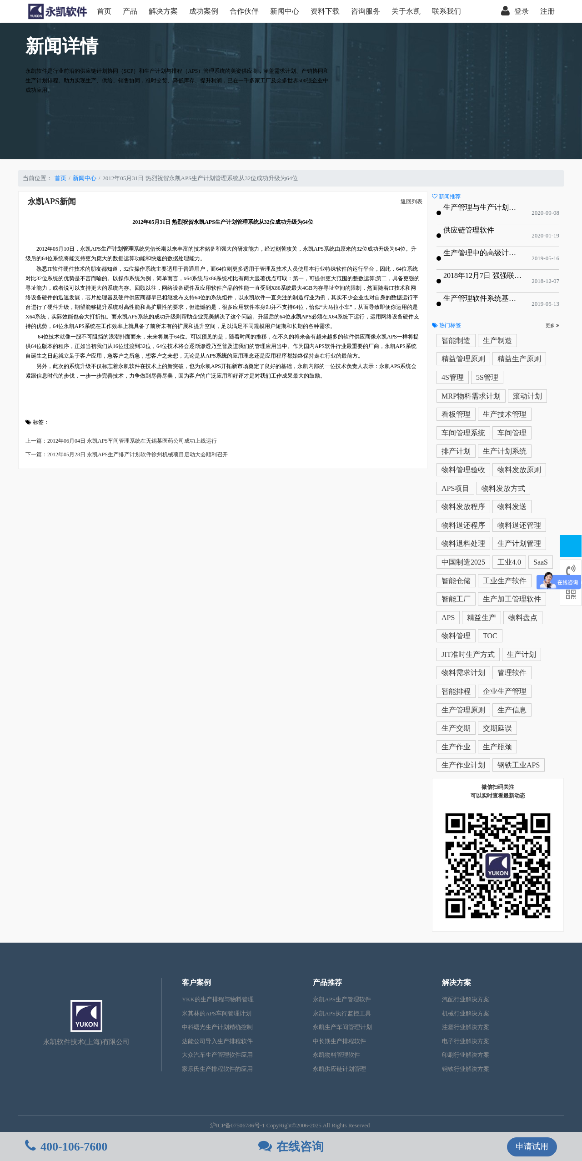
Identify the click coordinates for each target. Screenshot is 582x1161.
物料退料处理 (463, 543)
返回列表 (411, 201)
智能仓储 (456, 581)
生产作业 (456, 747)
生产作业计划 (463, 765)
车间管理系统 (463, 433)
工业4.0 (509, 562)
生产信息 (512, 710)
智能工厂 (456, 599)
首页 (104, 11)
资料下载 (325, 11)
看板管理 (456, 414)
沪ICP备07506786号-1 (237, 1125)
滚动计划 (527, 396)
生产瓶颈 (497, 747)
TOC (490, 636)
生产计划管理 (519, 543)
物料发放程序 (463, 506)
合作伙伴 (244, 11)
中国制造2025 (463, 562)
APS (448, 617)
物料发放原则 (519, 470)
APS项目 (455, 488)
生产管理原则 (463, 710)
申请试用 (532, 1146)
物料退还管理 (519, 525)
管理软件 (512, 672)
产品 (130, 11)
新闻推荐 (446, 196)
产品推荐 (327, 982)
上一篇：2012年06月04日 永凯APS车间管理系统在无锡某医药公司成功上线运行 (121, 441)
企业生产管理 (505, 691)
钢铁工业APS (518, 765)
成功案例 (203, 11)
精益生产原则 (519, 359)
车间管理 (512, 433)
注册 (547, 11)
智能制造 (456, 340)
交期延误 (497, 728)
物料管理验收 (463, 470)
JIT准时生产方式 (468, 654)
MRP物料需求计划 (471, 396)
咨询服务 (365, 11)
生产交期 (456, 728)
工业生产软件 (505, 581)
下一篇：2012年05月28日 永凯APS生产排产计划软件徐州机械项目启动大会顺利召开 (126, 454)
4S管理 (453, 377)
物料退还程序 (463, 525)
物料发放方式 (503, 488)
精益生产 (481, 617)
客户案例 (196, 982)
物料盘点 (522, 617)
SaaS (540, 562)
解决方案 (163, 11)
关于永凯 (406, 11)
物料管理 (456, 636)
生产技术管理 (505, 414)
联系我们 (446, 11)
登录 (515, 11)
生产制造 (497, 340)
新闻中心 (284, 11)
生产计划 (521, 654)
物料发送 (512, 506)
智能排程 (456, 691)
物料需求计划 (463, 672)
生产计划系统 (505, 451)
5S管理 (487, 377)
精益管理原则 (463, 359)
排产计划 (456, 451)
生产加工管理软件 (512, 599)
